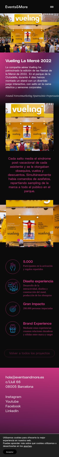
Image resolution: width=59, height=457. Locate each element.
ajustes (28, 446)
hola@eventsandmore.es (25, 377)
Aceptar (10, 452)
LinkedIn (12, 411)
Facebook (13, 406)
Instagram (13, 397)
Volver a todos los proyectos (29, 353)
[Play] (29, 33)
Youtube (12, 401)
